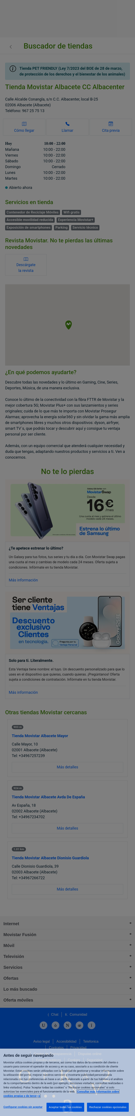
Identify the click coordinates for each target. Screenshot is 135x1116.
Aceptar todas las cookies (65, 1107)
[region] (67, 1082)
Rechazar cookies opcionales (107, 1107)
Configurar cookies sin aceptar (22, 1107)
